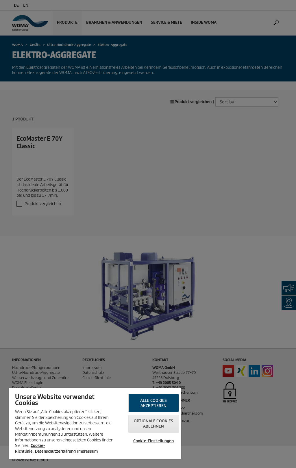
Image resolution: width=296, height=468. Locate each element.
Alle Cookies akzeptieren (153, 403)
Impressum (87, 451)
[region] (95, 423)
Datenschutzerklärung (55, 451)
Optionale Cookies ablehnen (153, 424)
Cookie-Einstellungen (153, 441)
